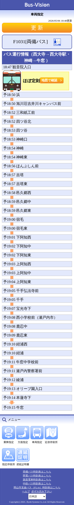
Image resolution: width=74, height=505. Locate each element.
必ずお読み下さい (41, 491)
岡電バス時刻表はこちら (37, 475)
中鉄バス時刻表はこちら (37, 483)
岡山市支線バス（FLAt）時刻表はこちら (37, 487)
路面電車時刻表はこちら (37, 479)
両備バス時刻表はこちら (37, 471)
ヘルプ (26, 491)
